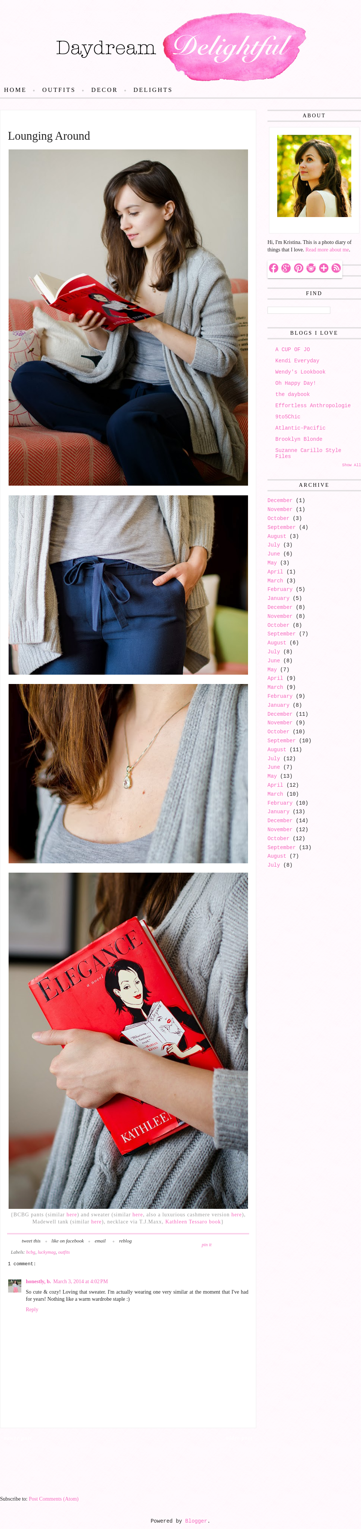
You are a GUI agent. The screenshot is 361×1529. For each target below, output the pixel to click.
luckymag (47, 1252)
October (278, 518)
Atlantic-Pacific (300, 428)
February (280, 589)
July (273, 545)
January (278, 598)
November (280, 510)
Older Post (239, 1438)
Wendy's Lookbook (300, 372)
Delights (153, 90)
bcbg (30, 1252)
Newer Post (18, 1438)
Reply (32, 1309)
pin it (206, 1244)
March (275, 581)
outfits (64, 1252)
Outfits (59, 90)
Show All (351, 465)
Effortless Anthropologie (313, 406)
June (273, 554)
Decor (104, 90)
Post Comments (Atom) (54, 1499)
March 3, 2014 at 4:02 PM (80, 1281)
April (275, 572)
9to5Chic (287, 417)
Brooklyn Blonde (298, 439)
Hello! (282, 225)
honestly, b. (38, 1281)
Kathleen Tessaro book (193, 1222)
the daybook (292, 394)
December (280, 501)
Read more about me (327, 250)
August (276, 536)
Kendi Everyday (297, 361)
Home (15, 90)
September (281, 527)
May (272, 563)
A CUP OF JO (292, 350)
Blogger (196, 1521)
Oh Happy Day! (295, 383)
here (72, 1214)
